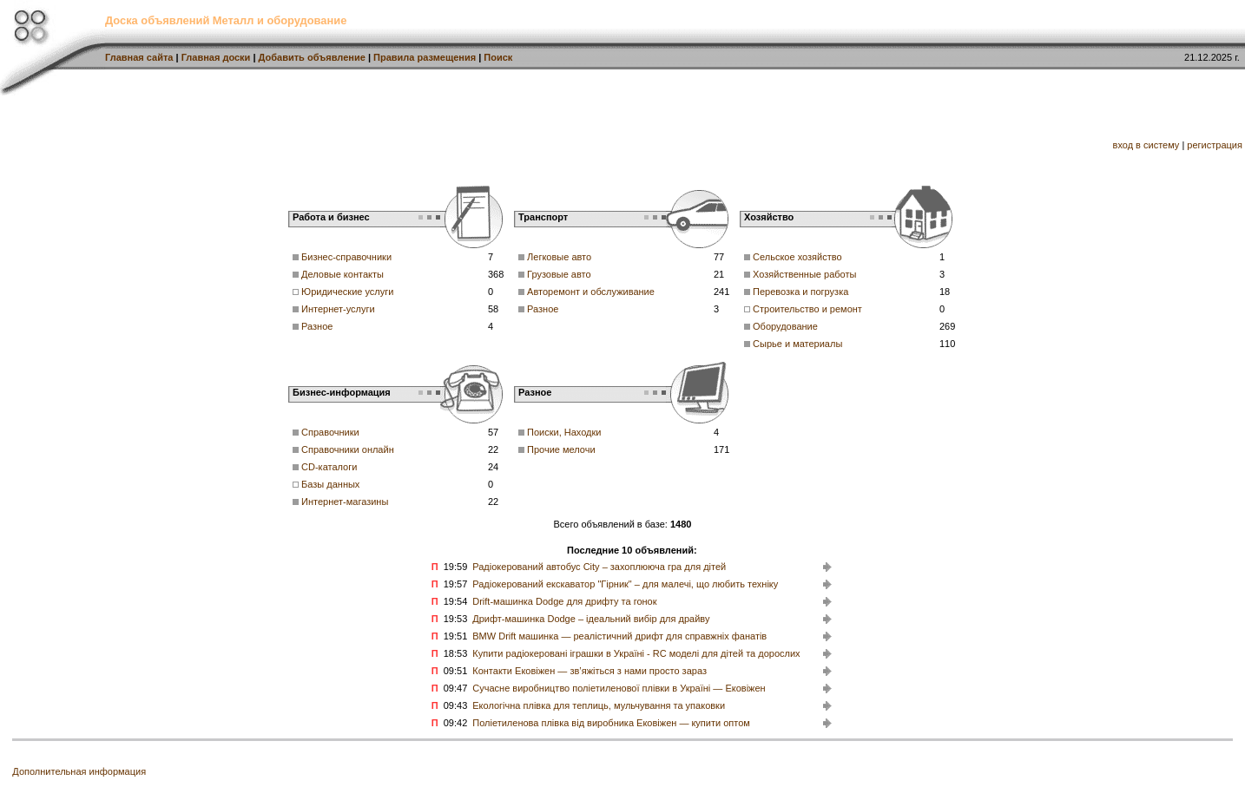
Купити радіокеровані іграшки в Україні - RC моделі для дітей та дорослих (636, 653)
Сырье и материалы (797, 343)
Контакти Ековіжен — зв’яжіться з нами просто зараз (589, 671)
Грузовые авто (559, 274)
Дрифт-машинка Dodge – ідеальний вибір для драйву (590, 618)
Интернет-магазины (344, 501)
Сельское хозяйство (797, 257)
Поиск (498, 57)
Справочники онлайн (347, 449)
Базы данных (330, 484)
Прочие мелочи (561, 449)
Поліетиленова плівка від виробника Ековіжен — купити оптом (611, 723)
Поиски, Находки (564, 432)
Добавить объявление (312, 57)
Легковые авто (559, 257)
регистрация (1214, 145)
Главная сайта (139, 57)
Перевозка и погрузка (800, 291)
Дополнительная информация (79, 771)
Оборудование (785, 326)
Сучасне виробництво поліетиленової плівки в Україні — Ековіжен (618, 688)
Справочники (330, 432)
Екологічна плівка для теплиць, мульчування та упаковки (598, 705)
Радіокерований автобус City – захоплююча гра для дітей (599, 566)
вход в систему (1146, 145)
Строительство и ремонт (807, 309)
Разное (317, 326)
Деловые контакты (342, 274)
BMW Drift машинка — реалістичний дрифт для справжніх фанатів (619, 636)
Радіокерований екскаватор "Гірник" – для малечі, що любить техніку (625, 584)
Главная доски (216, 57)
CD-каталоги (329, 467)
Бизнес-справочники (346, 257)
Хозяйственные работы (804, 274)
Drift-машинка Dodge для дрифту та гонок (564, 601)
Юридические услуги (347, 291)
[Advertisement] (515, 134)
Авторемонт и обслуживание (591, 291)
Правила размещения (424, 57)
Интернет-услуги (338, 309)
